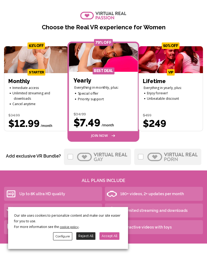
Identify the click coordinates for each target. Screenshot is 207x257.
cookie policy (69, 227)
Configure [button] (63, 236)
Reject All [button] (85, 236)
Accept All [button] (109, 236)
